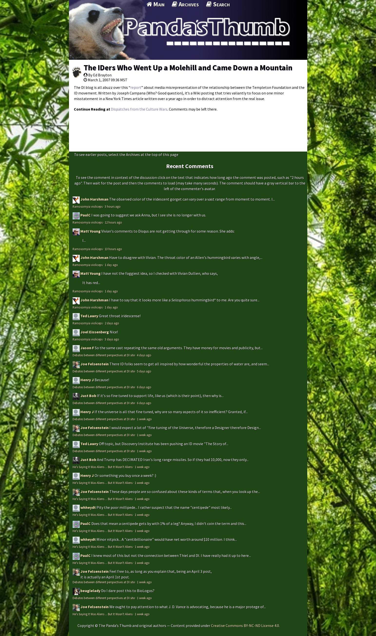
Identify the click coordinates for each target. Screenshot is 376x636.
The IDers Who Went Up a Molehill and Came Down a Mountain (188, 67)
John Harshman (94, 199)
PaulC (85, 215)
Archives (185, 4)
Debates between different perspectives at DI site (104, 355)
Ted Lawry (89, 315)
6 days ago (144, 387)
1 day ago (111, 265)
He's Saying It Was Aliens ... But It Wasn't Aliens (103, 467)
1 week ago (144, 419)
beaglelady (90, 590)
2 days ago (112, 323)
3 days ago (112, 339)
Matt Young (90, 231)
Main (155, 4)
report (135, 87)
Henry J (87, 379)
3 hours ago (113, 206)
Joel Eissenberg (94, 331)
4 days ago (144, 355)
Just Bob (88, 395)
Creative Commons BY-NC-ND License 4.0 (245, 625)
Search (218, 4)
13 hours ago (113, 249)
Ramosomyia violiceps (88, 206)
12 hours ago (113, 222)
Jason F (87, 347)
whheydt (88, 507)
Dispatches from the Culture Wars (139, 109)
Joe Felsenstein (94, 363)
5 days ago (144, 371)
